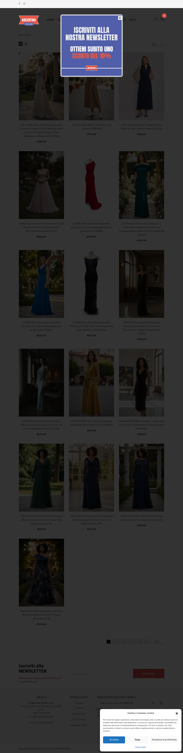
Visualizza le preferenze (164, 740)
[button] (176, 713)
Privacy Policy (140, 747)
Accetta (114, 740)
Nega (137, 740)
